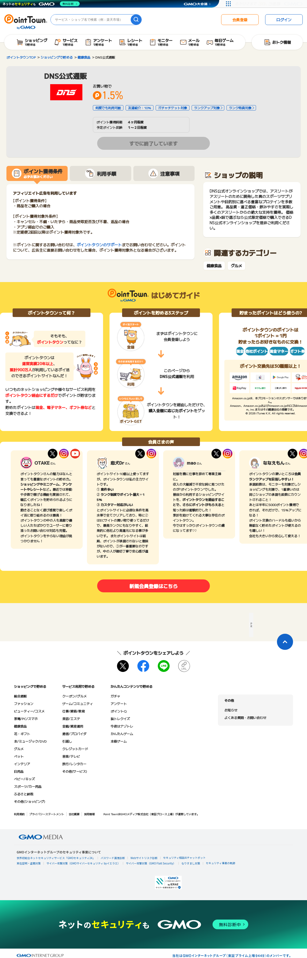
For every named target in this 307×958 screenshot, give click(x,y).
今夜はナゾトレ (122, 726)
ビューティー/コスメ (29, 711)
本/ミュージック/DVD (30, 741)
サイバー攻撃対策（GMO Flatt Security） (151, 863)
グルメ (236, 265)
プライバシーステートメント (46, 814)
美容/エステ (71, 718)
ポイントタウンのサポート (99, 244)
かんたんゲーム (122, 733)
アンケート (119, 703)
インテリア (22, 763)
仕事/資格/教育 (73, 711)
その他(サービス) (74, 771)
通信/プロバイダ (74, 733)
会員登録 (239, 19)
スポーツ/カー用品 (28, 786)
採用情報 (89, 814)
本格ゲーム (119, 741)
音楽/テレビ (71, 756)
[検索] (136, 20)
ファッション (23, 703)
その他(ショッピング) (29, 801)
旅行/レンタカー (74, 763)
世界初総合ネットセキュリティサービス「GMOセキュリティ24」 (56, 858)
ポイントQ (118, 711)
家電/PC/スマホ (26, 718)
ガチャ (115, 696)
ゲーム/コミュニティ (77, 703)
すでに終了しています (153, 143)
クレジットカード (75, 748)
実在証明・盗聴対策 (29, 863)
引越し (67, 741)
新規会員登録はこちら (153, 585)
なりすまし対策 (190, 863)
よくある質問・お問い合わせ (245, 717)
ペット (19, 756)
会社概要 (74, 814)
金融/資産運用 (72, 726)
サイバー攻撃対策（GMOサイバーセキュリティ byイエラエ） (83, 863)
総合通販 (20, 696)
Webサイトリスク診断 (144, 858)
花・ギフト (22, 733)
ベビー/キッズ (24, 779)
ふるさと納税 (23, 794)
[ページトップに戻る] (285, 642)
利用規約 (19, 814)
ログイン (283, 19)
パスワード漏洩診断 (113, 858)
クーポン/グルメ (74, 696)
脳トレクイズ (120, 718)
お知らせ (230, 710)
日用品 (19, 771)
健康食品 (214, 265)
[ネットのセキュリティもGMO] (41, 4)
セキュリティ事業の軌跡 (220, 863)
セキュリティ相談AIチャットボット (184, 858)
